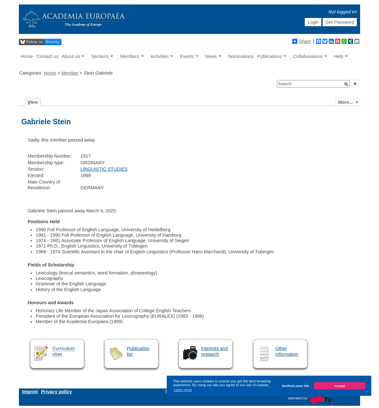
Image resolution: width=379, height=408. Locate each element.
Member (69, 73)
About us (71, 56)
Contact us (47, 56)
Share (301, 41)
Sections (100, 56)
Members (129, 56)
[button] (346, 84)
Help (338, 56)
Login (313, 22)
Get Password (339, 22)
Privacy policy (56, 391)
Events (187, 56)
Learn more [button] (183, 390)
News (211, 56)
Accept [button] (339, 386)
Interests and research (214, 351)
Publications (269, 56)
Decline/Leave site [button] (295, 386)
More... (345, 102)
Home (27, 56)
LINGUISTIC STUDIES (104, 169)
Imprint (30, 391)
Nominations (241, 56)
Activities (159, 56)
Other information (287, 351)
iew (33, 102)
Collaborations (308, 56)
